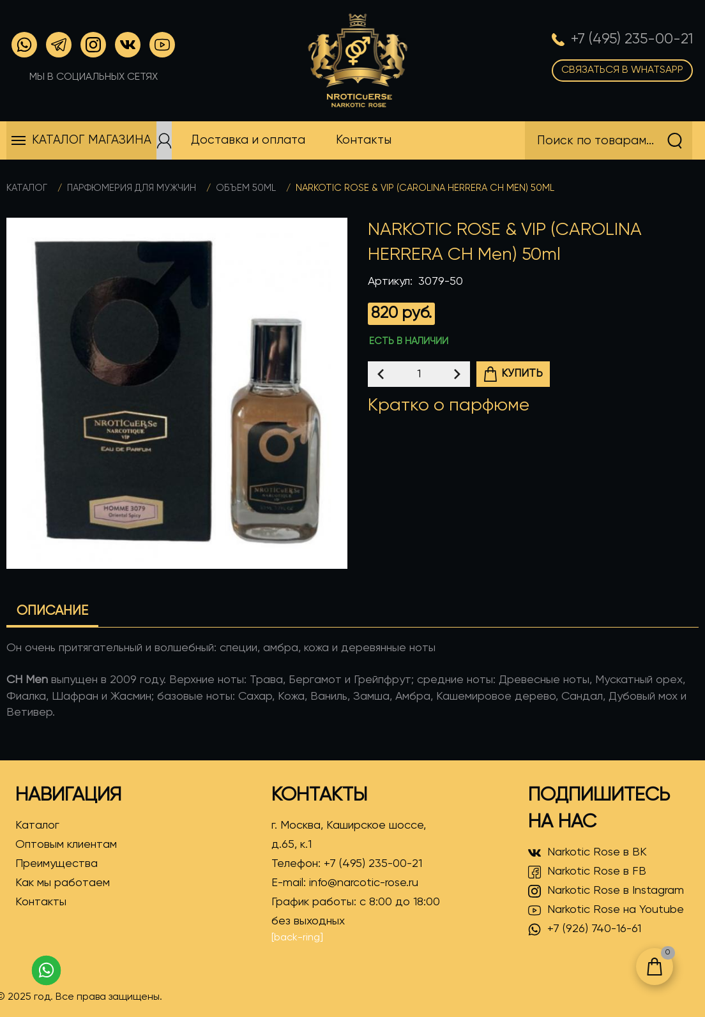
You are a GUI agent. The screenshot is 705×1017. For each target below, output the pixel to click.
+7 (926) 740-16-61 (584, 929)
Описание (52, 611)
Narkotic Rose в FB (587, 872)
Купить (513, 374)
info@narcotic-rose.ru (363, 883)
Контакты (40, 902)
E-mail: (344, 883)
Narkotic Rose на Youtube (606, 910)
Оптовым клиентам (66, 844)
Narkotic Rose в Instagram (606, 891)
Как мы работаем (62, 883)
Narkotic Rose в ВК (587, 853)
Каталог (26, 188)
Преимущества (56, 864)
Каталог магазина (91, 140)
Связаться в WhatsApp (622, 70)
